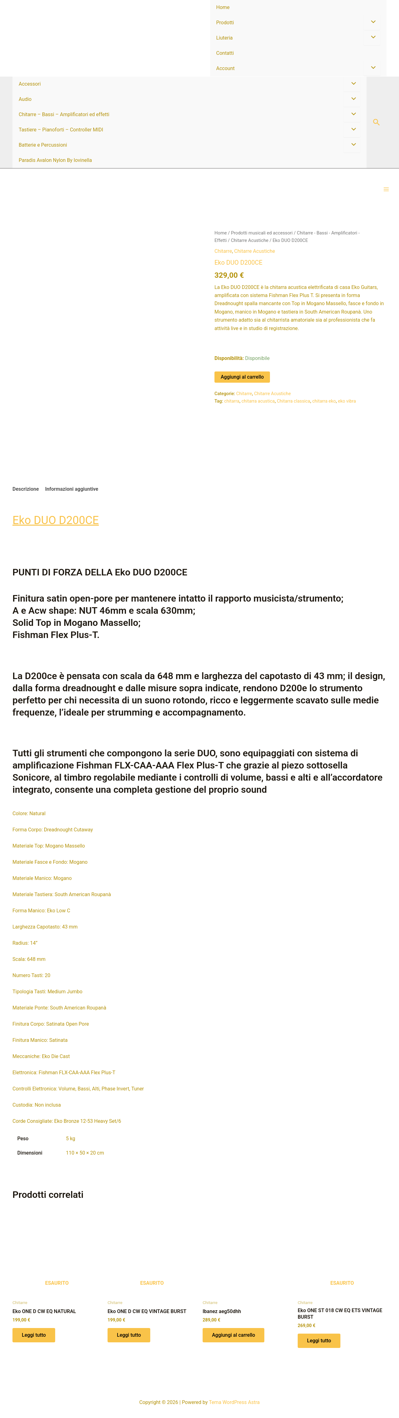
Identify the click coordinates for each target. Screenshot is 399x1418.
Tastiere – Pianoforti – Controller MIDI (61, 130)
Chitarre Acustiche (249, 240)
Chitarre (223, 251)
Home (223, 7)
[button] (376, 122)
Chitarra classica (293, 401)
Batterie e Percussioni (43, 145)
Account (225, 68)
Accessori (30, 84)
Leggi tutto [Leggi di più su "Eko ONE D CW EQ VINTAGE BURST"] (129, 1335)
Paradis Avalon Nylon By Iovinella (55, 160)
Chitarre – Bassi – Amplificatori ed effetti (64, 114)
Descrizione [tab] (25, 489)
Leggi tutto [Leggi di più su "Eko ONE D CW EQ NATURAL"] (34, 1335)
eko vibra (347, 401)
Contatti (225, 53)
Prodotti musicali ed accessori (262, 233)
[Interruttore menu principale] (386, 189)
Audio (25, 99)
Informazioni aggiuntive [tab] (72, 489)
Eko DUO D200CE (55, 520)
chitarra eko (324, 401)
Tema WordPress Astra (234, 1402)
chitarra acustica (258, 401)
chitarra (231, 401)
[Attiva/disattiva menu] (371, 22)
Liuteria (224, 38)
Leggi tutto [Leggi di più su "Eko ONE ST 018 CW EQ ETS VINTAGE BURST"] (319, 1341)
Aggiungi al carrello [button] (233, 1335)
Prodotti (225, 23)
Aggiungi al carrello (242, 377)
